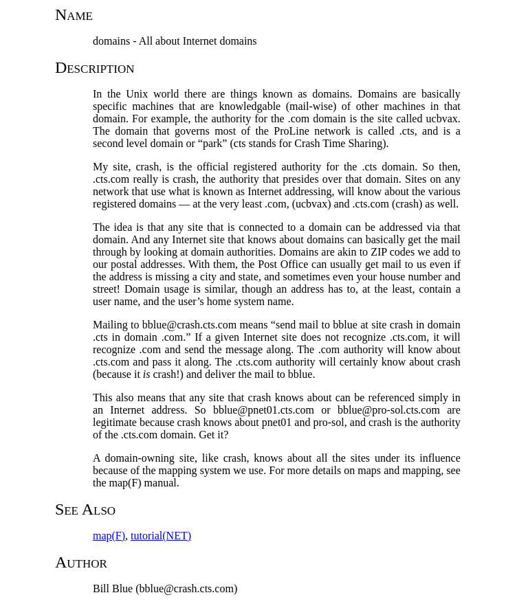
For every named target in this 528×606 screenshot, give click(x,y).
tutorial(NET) (161, 535)
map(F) (109, 535)
